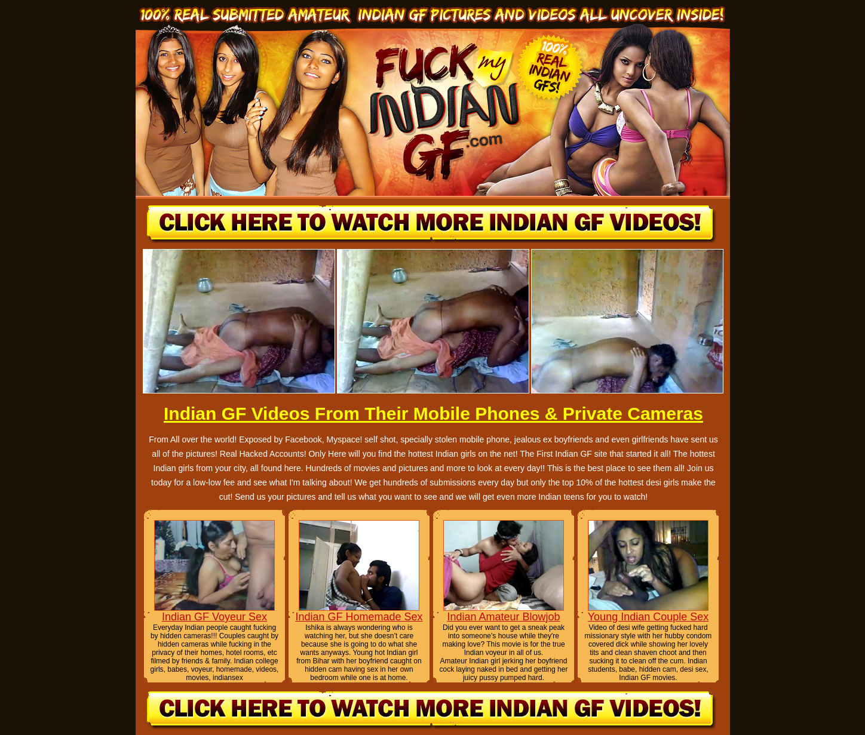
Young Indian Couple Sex (648, 617)
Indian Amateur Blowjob (503, 617)
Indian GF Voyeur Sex (214, 617)
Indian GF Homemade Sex (358, 617)
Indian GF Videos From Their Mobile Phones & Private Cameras (433, 413)
